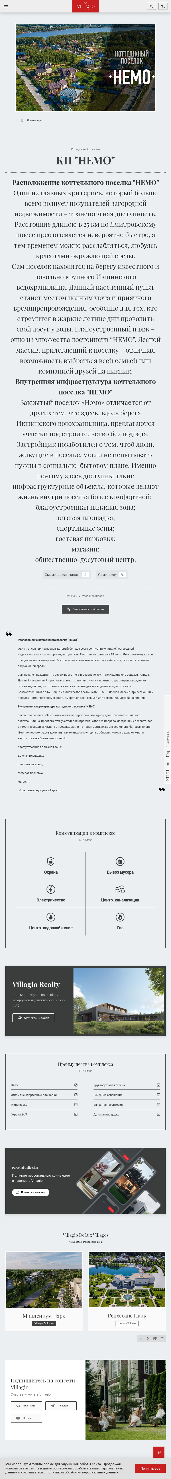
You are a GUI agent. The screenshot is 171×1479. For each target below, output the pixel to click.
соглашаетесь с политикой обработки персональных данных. (70, 1472)
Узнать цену (112, 574)
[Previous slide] (140, 1338)
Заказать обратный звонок (85, 609)
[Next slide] (147, 1338)
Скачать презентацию (67, 574)
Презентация (30, 120)
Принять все (150, 1469)
